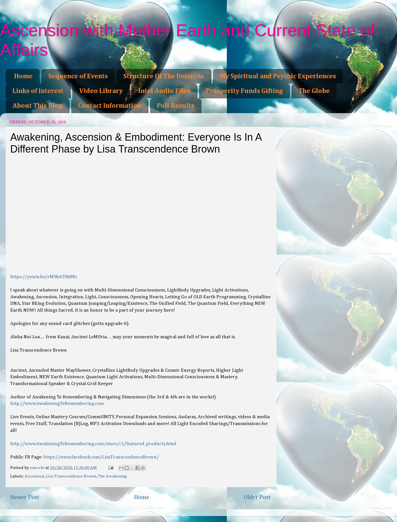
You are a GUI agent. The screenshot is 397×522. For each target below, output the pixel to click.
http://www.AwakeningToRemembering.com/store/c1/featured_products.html (93, 443)
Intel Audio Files (164, 91)
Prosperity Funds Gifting (244, 91)
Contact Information (109, 105)
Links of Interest (38, 91)
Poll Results (175, 105)
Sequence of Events (78, 76)
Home (23, 76)
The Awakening (112, 476)
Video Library (101, 91)
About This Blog (37, 105)
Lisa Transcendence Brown (71, 476)
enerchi (37, 468)
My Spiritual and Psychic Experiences (278, 76)
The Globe (314, 91)
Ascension (34, 476)
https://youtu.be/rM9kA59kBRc (44, 276)
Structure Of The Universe (163, 76)
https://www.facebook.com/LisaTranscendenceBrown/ (101, 457)
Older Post (257, 497)
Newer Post (24, 497)
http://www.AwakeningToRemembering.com (57, 403)
